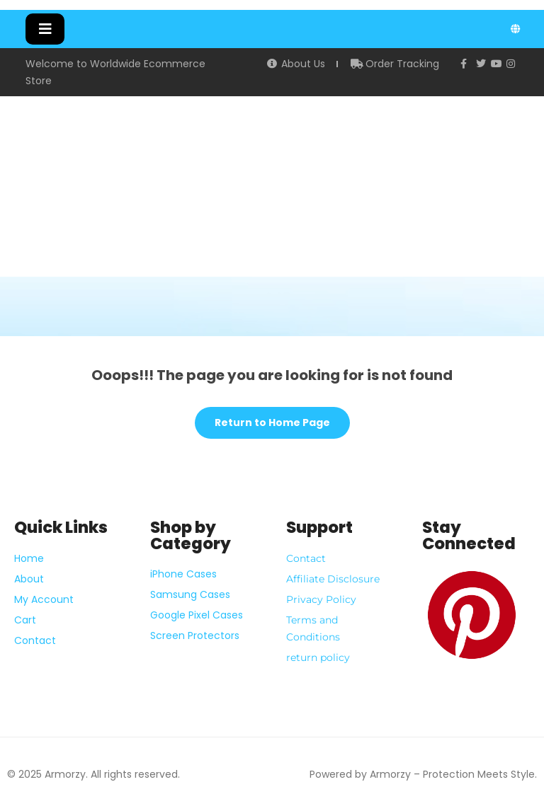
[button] (45, 29)
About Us (295, 64)
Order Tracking (395, 64)
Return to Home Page (262, 418)
